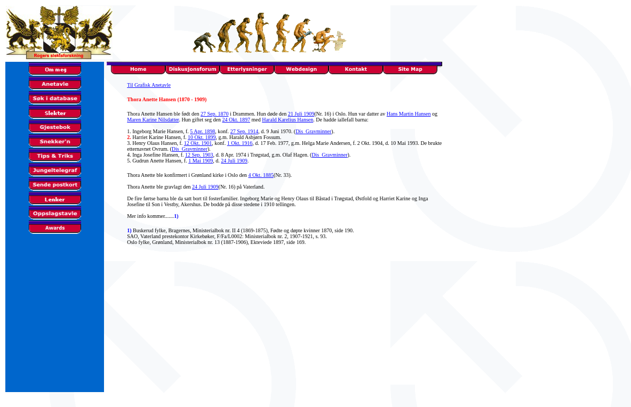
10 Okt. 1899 (202, 137)
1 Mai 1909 (200, 161)
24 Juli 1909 (234, 161)
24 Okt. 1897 (236, 120)
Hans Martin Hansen (409, 114)
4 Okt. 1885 (261, 175)
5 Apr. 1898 (202, 131)
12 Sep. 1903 (199, 155)
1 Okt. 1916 (240, 143)
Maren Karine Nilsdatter (153, 120)
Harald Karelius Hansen (287, 120)
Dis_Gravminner (313, 131)
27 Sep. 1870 (215, 114)
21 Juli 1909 (301, 114)
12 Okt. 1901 (198, 143)
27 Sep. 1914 (244, 131)
